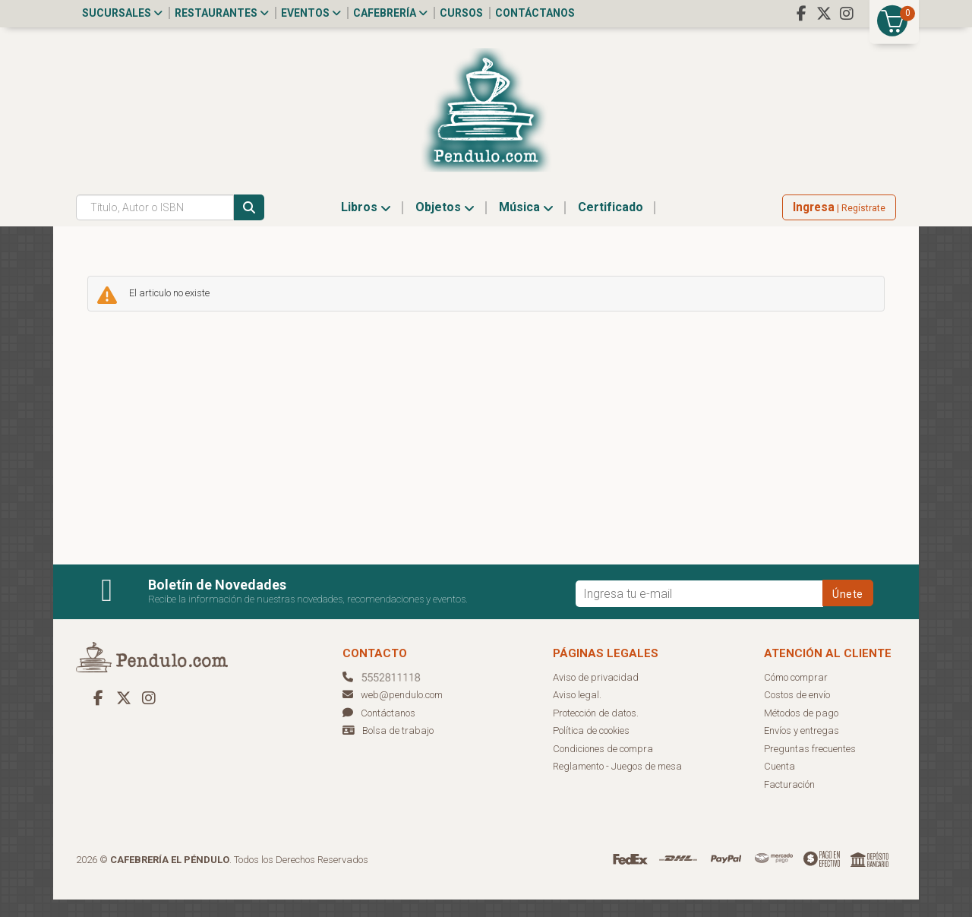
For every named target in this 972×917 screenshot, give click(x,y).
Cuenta (779, 783)
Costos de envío (797, 712)
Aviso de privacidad (596, 694)
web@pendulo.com (392, 712)
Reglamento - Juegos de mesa (617, 783)
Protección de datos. (596, 730)
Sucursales (122, 13)
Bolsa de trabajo (398, 748)
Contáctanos (535, 13)
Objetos (445, 224)
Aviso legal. (577, 712)
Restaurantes (222, 13)
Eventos (311, 13)
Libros (366, 224)
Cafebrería (390, 13)
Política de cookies (591, 748)
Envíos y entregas (801, 748)
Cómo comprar (796, 694)
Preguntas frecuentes (810, 766)
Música (526, 224)
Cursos (461, 13)
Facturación (789, 802)
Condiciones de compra (603, 766)
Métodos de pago (801, 730)
